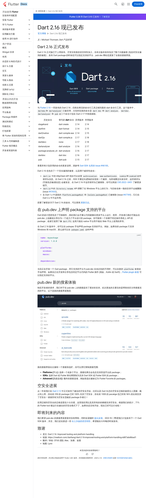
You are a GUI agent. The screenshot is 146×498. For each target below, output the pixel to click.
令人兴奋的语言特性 (81, 421)
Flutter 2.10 (45, 107)
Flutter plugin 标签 (130, 272)
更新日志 (85, 202)
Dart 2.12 (57, 391)
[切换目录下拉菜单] (90, 11)
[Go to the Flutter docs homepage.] (15, 4)
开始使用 (138, 4)
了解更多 (106, 16)
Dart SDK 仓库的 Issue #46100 (94, 165)
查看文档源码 (108, 458)
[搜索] (115, 4)
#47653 (52, 191)
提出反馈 (98, 418)
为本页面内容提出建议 (124, 458)
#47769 (126, 195)
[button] (17, 20)
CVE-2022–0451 (124, 182)
